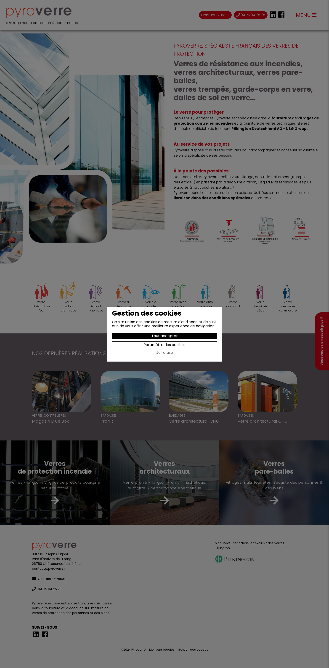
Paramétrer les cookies (164, 344)
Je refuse (164, 353)
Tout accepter (164, 335)
